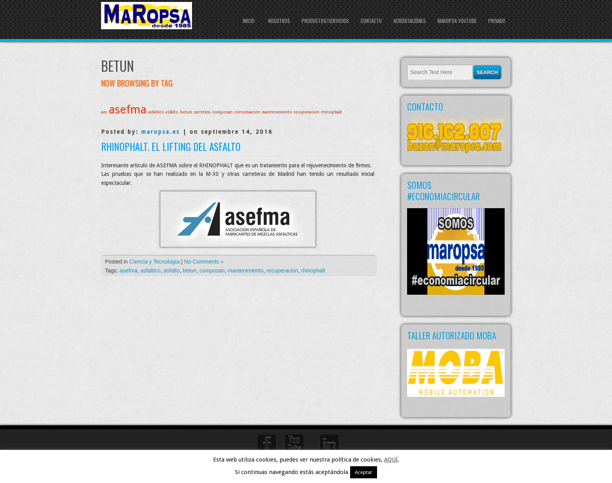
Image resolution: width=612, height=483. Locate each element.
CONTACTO (371, 21)
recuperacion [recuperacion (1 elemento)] (306, 112)
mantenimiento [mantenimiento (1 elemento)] (277, 112)
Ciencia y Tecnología (154, 261)
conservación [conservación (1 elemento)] (247, 112)
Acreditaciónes (409, 21)
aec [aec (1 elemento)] (104, 112)
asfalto (172, 270)
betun (189, 270)
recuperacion (282, 270)
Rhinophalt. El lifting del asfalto (170, 146)
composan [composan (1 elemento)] (222, 112)
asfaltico (150, 270)
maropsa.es (160, 132)
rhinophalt (313, 270)
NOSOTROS (279, 21)
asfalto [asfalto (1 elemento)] (171, 112)
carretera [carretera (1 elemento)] (202, 112)
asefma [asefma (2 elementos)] (127, 109)
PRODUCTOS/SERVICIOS (325, 21)
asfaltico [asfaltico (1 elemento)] (156, 112)
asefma (128, 270)
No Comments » (204, 261)
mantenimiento (245, 270)
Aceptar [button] (363, 472)
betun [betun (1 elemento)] (186, 112)
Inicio (248, 21)
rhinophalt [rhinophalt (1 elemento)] (331, 112)
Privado (496, 21)
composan (212, 270)
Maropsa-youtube (457, 21)
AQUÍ (391, 459)
